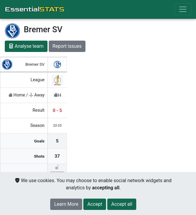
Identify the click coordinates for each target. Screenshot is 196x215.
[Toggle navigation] (182, 9)
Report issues (67, 46)
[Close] (94, 204)
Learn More (66, 204)
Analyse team (26, 46)
